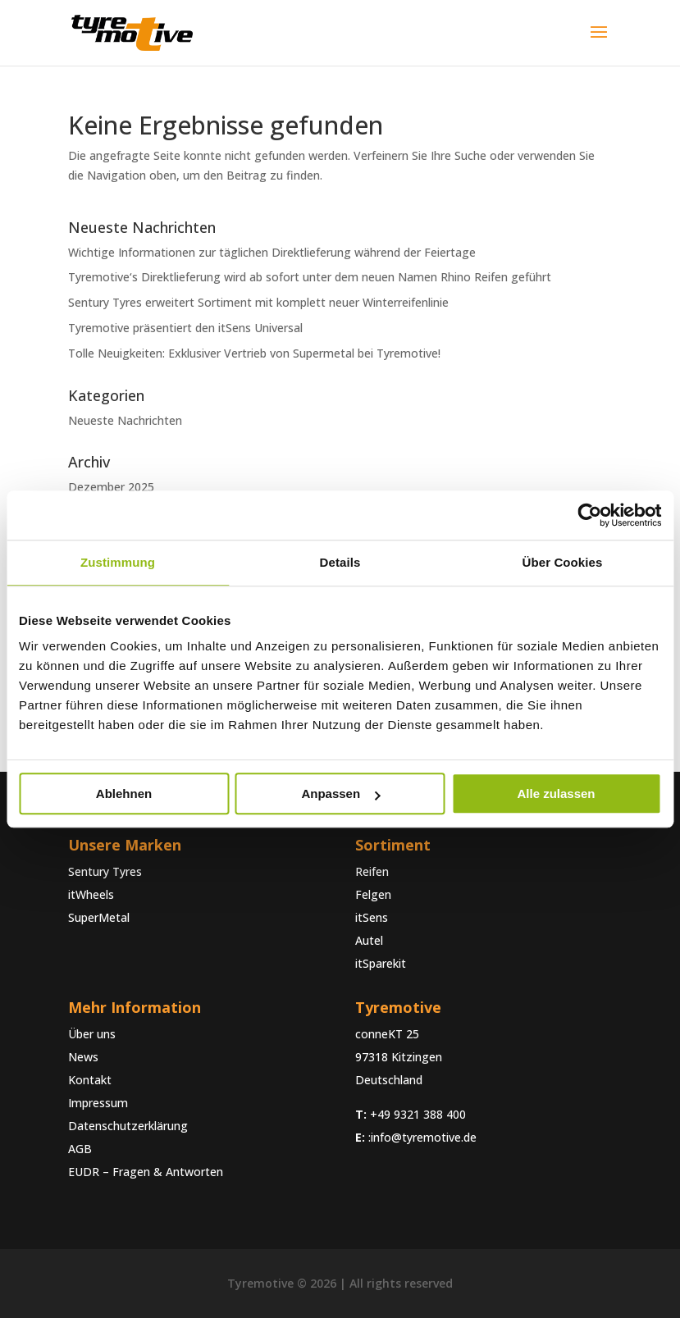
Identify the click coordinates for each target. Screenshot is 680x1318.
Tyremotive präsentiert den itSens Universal (185, 327)
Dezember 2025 (111, 487)
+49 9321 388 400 (418, 1114)
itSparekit (380, 963)
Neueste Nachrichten (125, 420)
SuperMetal (99, 917)
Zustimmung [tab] (117, 562)
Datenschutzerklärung (128, 1125)
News (83, 1057)
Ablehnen (124, 793)
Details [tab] (340, 562)
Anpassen (340, 793)
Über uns (92, 1034)
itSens (371, 917)
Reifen (372, 871)
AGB (80, 1148)
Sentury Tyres (105, 871)
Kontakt (90, 1080)
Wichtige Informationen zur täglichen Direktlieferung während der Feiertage (272, 252)
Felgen (373, 894)
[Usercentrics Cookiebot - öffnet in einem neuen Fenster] (589, 515)
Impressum (98, 1102)
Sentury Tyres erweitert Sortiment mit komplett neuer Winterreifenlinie (258, 302)
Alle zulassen (556, 793)
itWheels (91, 894)
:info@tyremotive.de (422, 1137)
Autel (369, 940)
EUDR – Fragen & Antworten (145, 1171)
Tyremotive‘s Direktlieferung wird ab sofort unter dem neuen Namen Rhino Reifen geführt (309, 277)
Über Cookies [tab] (563, 562)
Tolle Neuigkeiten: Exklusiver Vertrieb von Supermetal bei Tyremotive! (254, 353)
